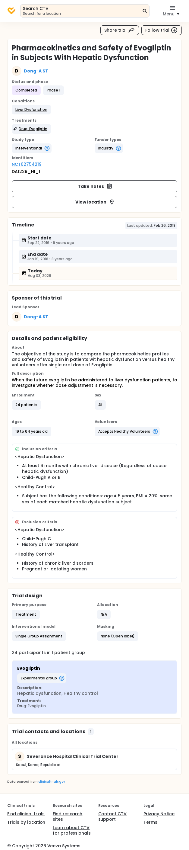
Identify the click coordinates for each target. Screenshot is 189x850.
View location (95, 202)
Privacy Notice (159, 813)
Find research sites (68, 816)
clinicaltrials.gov (51, 781)
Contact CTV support (112, 816)
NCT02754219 (27, 164)
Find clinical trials (26, 813)
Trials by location (26, 822)
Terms (150, 822)
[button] (31, 109)
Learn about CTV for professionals (72, 830)
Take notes (95, 186)
